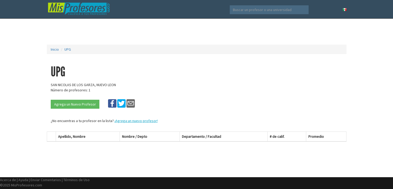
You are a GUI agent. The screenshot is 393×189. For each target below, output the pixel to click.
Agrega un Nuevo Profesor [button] (75, 104)
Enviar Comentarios (45, 179)
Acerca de (8, 179)
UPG (67, 49)
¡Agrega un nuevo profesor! (136, 120)
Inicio (55, 49)
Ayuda (23, 179)
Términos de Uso (76, 179)
